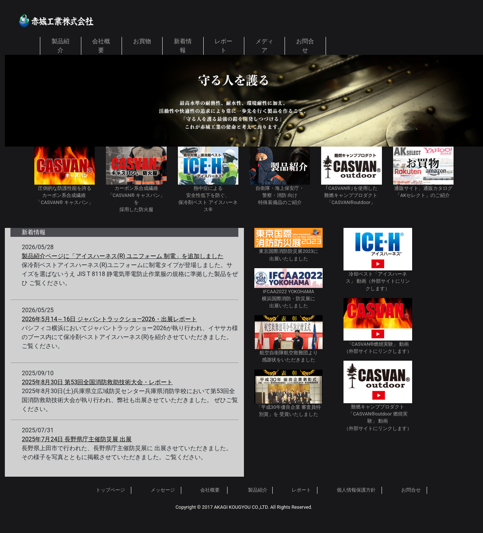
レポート (301, 490)
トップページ (110, 490)
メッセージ (163, 490)
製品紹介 (257, 490)
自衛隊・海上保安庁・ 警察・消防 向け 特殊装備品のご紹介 (279, 195)
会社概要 (210, 490)
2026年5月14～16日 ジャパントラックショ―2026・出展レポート (109, 319)
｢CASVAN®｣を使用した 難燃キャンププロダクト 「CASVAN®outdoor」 (351, 195)
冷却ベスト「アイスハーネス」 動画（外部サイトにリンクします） (378, 281)
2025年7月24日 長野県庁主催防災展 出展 (77, 439)
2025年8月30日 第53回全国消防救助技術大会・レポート (97, 382)
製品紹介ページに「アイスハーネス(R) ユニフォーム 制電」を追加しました (122, 256)
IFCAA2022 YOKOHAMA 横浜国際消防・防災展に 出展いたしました (288, 298)
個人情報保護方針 (356, 490)
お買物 (142, 41)
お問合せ (411, 490)
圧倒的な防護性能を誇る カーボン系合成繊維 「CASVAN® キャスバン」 (64, 195)
